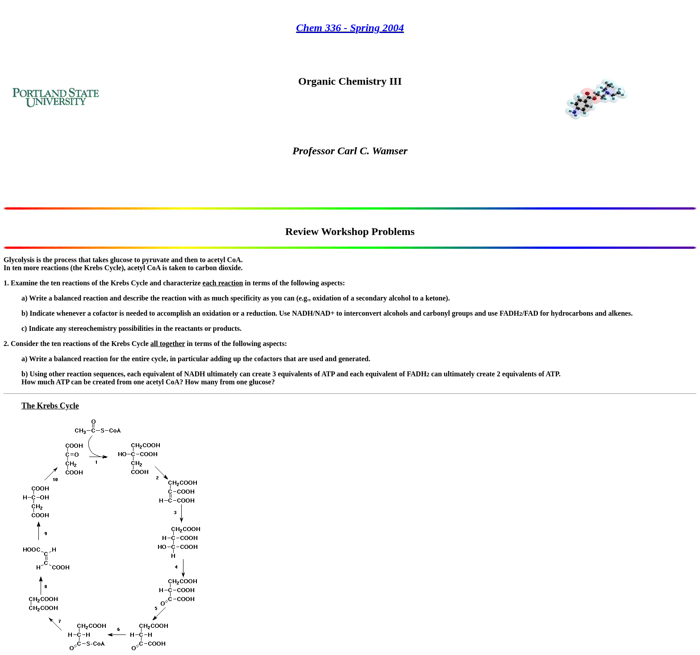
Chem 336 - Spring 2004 (350, 27)
